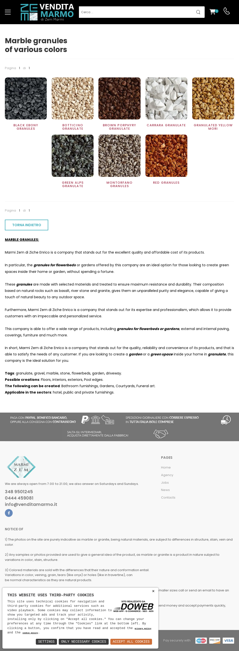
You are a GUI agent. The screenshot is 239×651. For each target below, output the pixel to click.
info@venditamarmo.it (31, 504)
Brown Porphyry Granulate (119, 127)
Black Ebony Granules (25, 127)
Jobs (165, 482)
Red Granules (166, 182)
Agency (167, 475)
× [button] (153, 591)
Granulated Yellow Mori (213, 127)
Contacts (168, 497)
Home (166, 467)
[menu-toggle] (8, 12)
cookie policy (30, 633)
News (165, 490)
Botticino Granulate (72, 127)
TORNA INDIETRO (26, 225)
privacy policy (143, 628)
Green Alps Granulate (73, 184)
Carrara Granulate (166, 125)
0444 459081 (19, 498)
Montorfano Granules (119, 184)
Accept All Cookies (131, 641)
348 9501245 (19, 492)
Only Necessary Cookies (83, 641)
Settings (46, 641)
